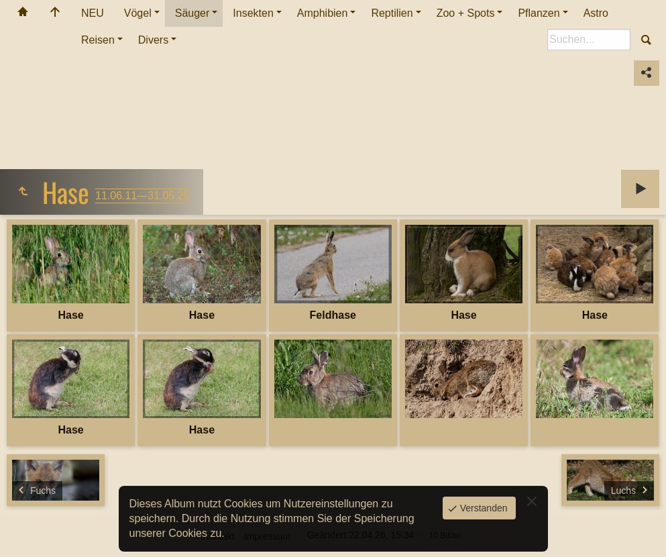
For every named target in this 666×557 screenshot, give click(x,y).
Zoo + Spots (466, 13)
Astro (596, 13)
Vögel (138, 13)
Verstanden (482, 508)
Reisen (98, 40)
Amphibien (322, 13)
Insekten (253, 13)
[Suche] (588, 39)
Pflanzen (538, 13)
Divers (153, 40)
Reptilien (391, 13)
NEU (92, 13)
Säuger (192, 13)
